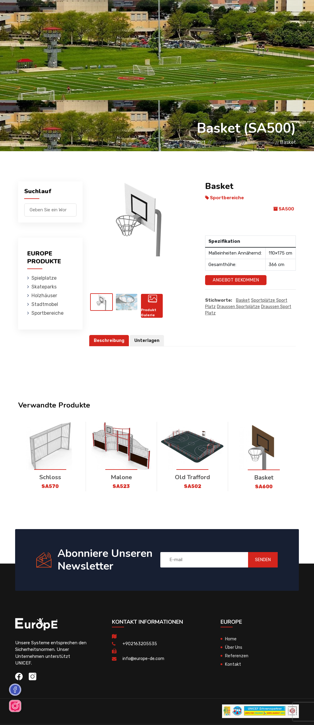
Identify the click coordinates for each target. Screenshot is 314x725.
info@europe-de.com (144, 659)
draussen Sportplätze (238, 307)
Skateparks (104, 13)
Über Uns (235, 648)
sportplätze (263, 300)
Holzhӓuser (137, 13)
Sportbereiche (209, 13)
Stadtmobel (172, 13)
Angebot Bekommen (236, 280)
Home (231, 639)
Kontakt (233, 665)
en (277, 19)
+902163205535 (140, 644)
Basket (243, 300)
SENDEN (257, 560)
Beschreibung (110, 341)
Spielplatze (70, 13)
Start (181, 142)
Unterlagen (149, 341)
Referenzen (237, 656)
